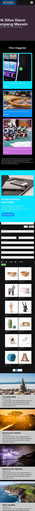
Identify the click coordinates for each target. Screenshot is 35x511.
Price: (2, 235)
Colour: (2, 255)
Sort (26, 226)
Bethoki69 (8, 2)
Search (3, 264)
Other (22, 261)
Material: (2, 260)
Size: (2, 245)
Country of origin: (4, 240)
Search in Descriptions (6, 233)
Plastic (8, 261)
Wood (12, 261)
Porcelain (17, 261)
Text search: (3, 229)
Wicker (3, 261)
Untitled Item (8, 281)
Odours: (2, 250)
